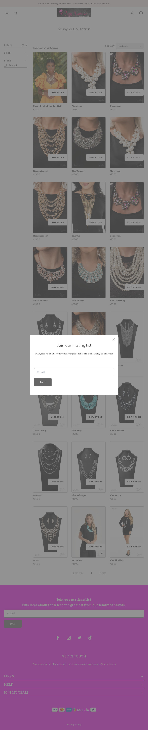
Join (43, 382)
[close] (114, 339)
